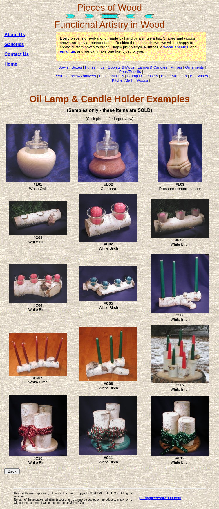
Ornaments (194, 67)
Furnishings (94, 67)
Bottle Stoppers (174, 76)
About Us (14, 34)
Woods (142, 80)
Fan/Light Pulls (111, 76)
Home (10, 64)
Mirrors (176, 67)
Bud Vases (199, 76)
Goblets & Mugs (121, 67)
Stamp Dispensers (142, 76)
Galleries (14, 44)
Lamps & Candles (152, 67)
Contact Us (16, 54)
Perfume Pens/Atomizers (75, 76)
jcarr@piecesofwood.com (160, 498)
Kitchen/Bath (122, 80)
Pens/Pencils (130, 71)
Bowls (63, 67)
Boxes (76, 67)
